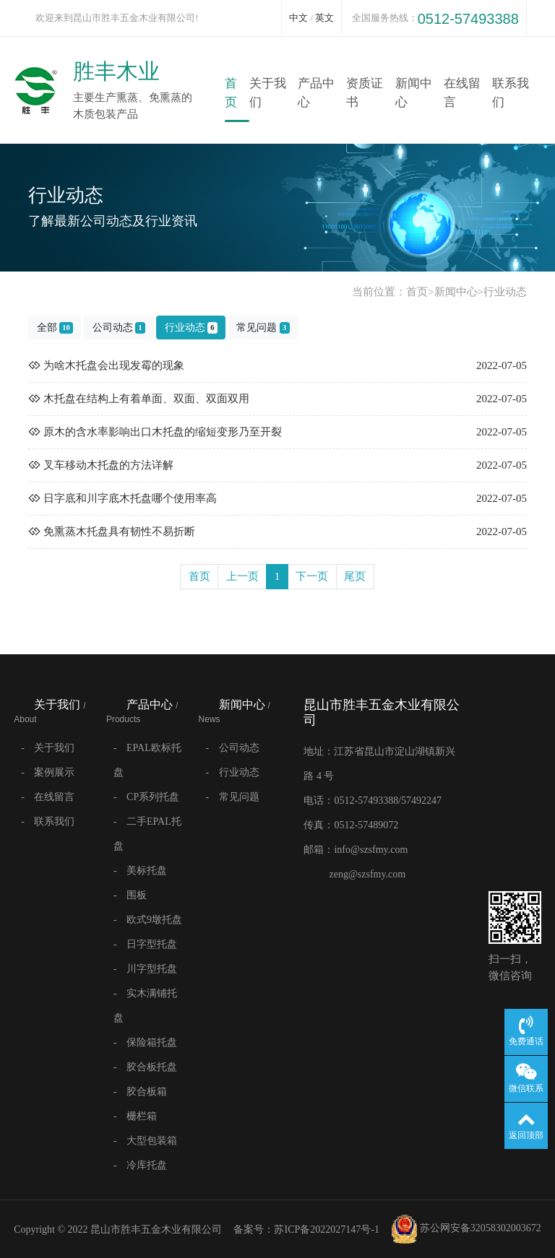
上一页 (242, 576)
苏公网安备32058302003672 (466, 1229)
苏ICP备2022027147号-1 (326, 1229)
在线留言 (462, 93)
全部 (55, 328)
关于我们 (267, 93)
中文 (298, 17)
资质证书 (364, 93)
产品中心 (316, 93)
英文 (324, 17)
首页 (231, 93)
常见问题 (262, 328)
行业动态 (505, 292)
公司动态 (118, 328)
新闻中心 (413, 93)
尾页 (355, 576)
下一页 (312, 576)
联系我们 (510, 93)
